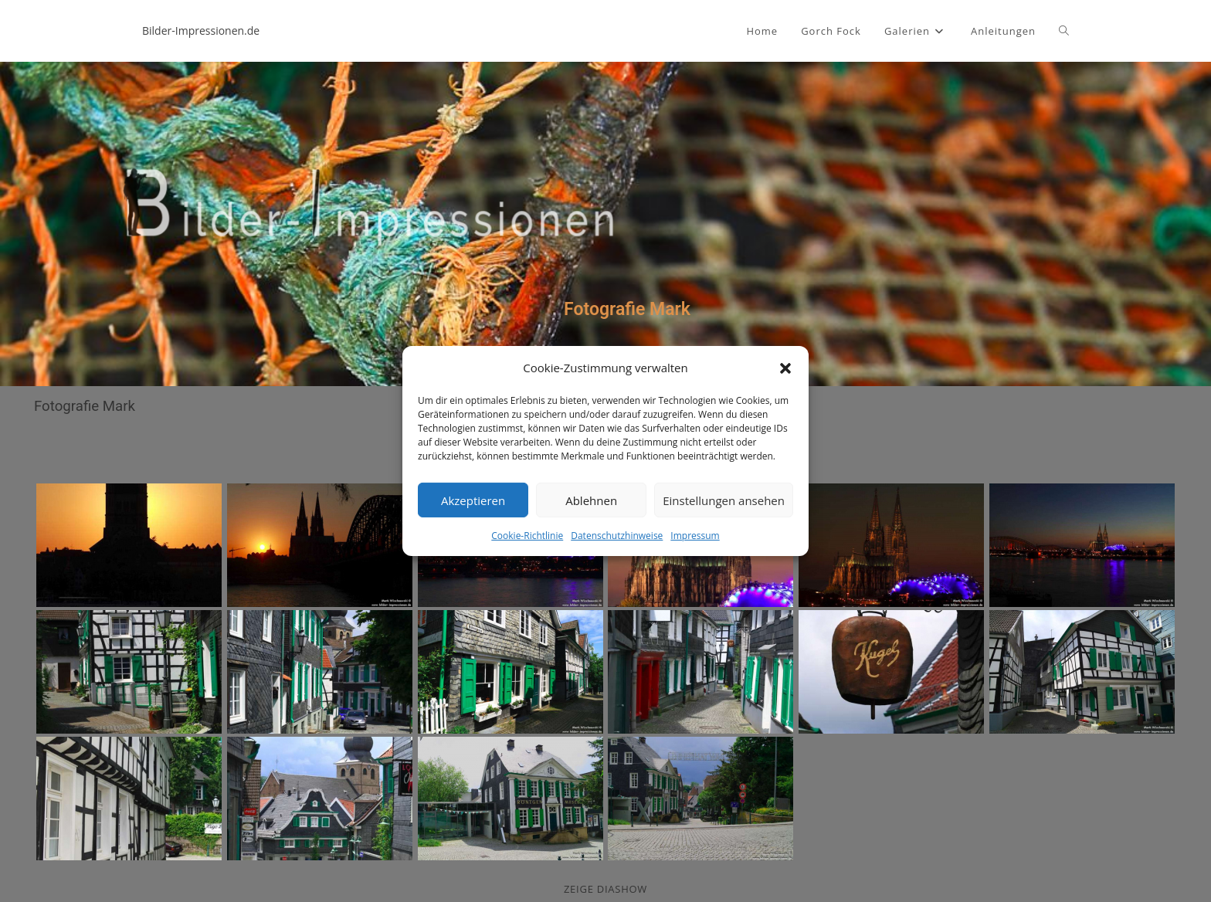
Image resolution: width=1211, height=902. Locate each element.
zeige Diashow (605, 889)
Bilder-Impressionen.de (201, 30)
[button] (785, 367)
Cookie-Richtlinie (527, 535)
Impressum (694, 535)
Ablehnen (591, 499)
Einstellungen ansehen (724, 499)
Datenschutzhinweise (617, 535)
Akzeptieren (473, 499)
